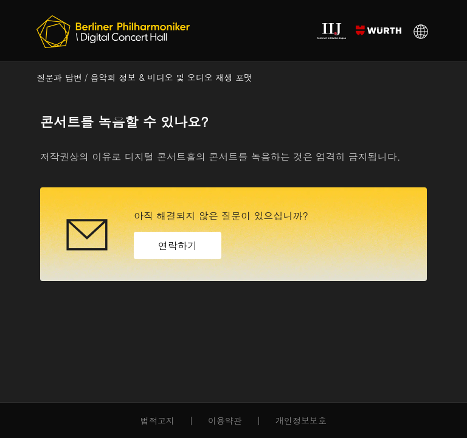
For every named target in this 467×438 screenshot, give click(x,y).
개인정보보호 (301, 420)
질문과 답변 (59, 77)
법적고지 (157, 420)
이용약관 (225, 420)
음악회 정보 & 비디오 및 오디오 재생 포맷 (172, 77)
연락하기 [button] (177, 245)
